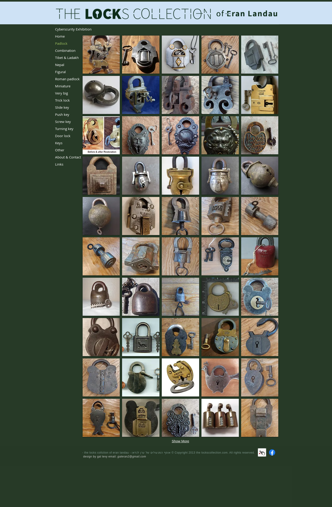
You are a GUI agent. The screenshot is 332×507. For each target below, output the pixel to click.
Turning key (64, 128)
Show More (180, 441)
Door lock (62, 135)
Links (59, 164)
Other (59, 150)
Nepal (59, 64)
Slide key (62, 107)
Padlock (61, 43)
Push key (62, 114)
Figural (60, 71)
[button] (101, 55)
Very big (61, 93)
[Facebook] (272, 452)
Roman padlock (67, 79)
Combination (65, 50)
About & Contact (68, 157)
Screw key (63, 121)
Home (60, 36)
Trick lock (62, 100)
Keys (58, 143)
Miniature (62, 86)
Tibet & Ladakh (67, 57)
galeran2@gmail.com (131, 456)
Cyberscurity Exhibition (73, 29)
